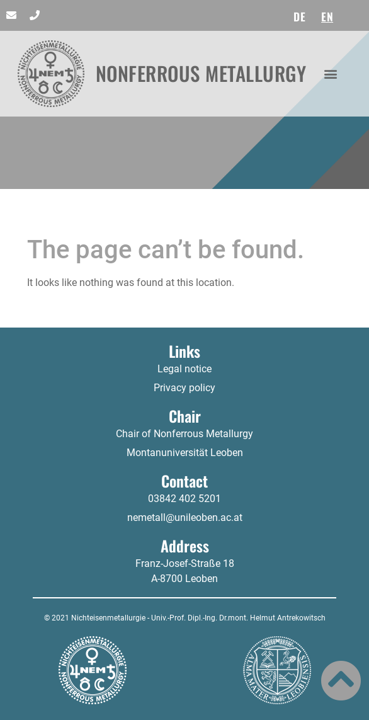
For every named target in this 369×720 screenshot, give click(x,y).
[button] (331, 73)
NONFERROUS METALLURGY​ (201, 73)
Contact (184, 480)
